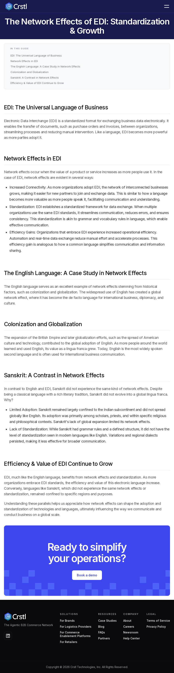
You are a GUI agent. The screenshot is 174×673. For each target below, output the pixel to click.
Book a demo (87, 575)
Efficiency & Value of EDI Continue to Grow (37, 83)
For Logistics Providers (75, 626)
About (127, 620)
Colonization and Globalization (30, 72)
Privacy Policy (156, 626)
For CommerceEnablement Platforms (75, 634)
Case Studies (107, 620)
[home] (16, 6)
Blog (101, 626)
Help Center (131, 638)
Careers (128, 626)
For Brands (67, 620)
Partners (104, 638)
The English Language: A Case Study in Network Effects (45, 66)
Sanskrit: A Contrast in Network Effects (35, 77)
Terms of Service (158, 620)
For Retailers (68, 642)
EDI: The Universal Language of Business (36, 55)
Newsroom (130, 632)
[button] (166, 6)
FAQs (101, 632)
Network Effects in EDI (24, 61)
